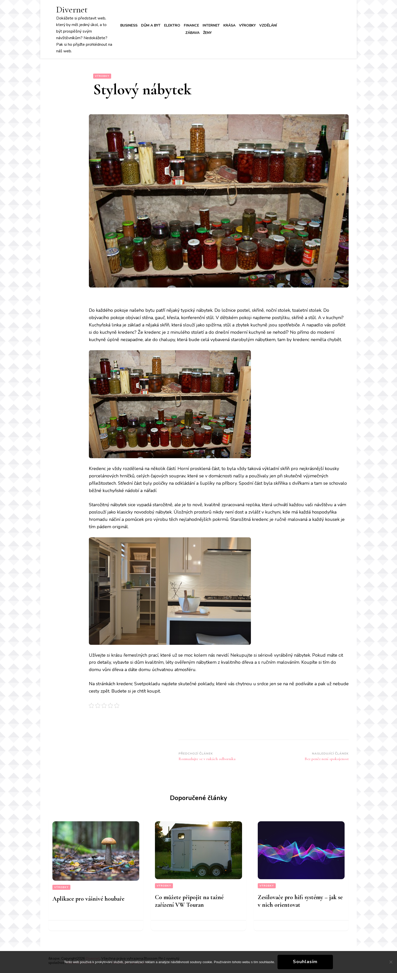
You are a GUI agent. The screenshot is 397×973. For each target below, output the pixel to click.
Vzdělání (268, 25)
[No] (390, 961)
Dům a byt (151, 25)
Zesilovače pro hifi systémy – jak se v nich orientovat (300, 901)
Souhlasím (305, 962)
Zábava (192, 32)
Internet (211, 25)
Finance (191, 25)
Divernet (72, 9)
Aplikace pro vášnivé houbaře (88, 898)
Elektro (172, 25)
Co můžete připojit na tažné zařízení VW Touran (189, 901)
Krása (229, 25)
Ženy (207, 32)
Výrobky (247, 25)
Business (128, 25)
